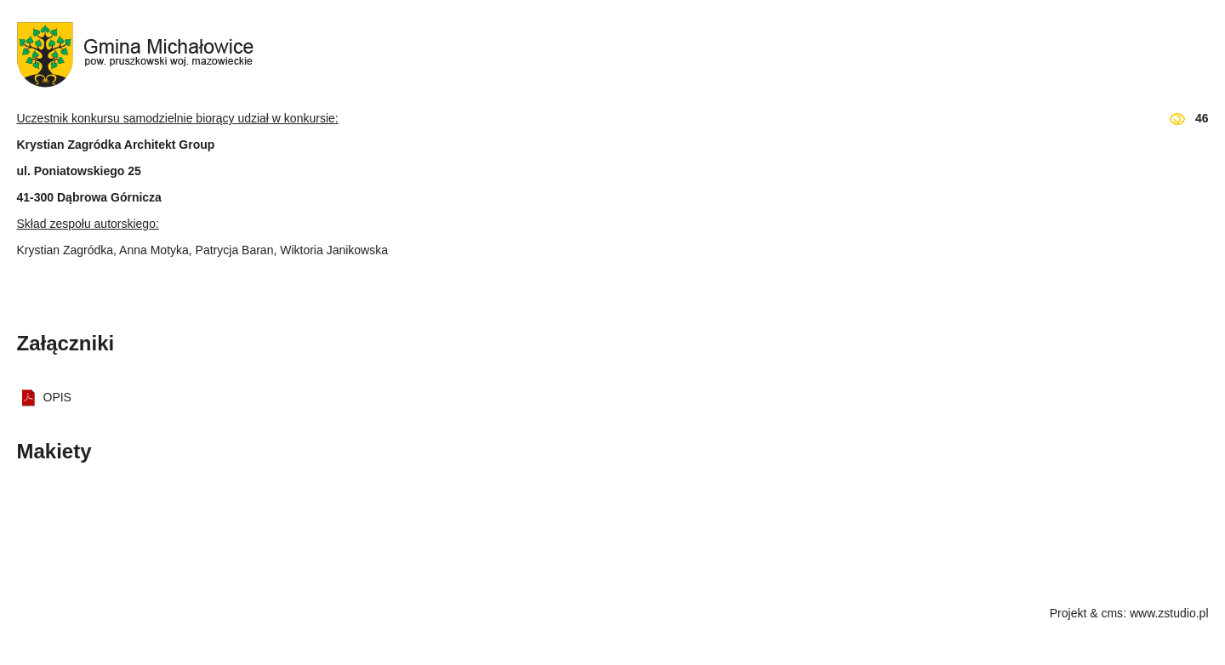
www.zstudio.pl (1169, 613)
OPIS (57, 397)
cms (1112, 613)
